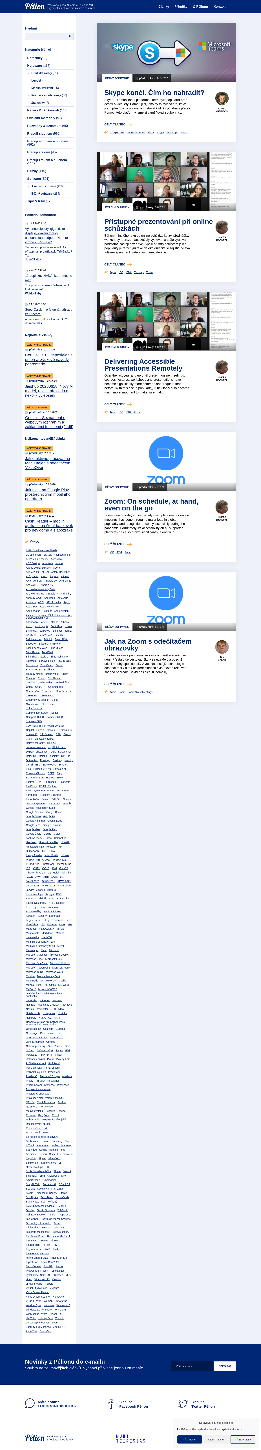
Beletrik (59, 635)
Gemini (67, 799)
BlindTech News (60, 656)
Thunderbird (33, 1244)
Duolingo (45, 760)
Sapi (67, 1141)
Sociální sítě (49, 1184)
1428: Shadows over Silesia (41, 550)
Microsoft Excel (53, 959)
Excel (60, 777)
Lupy (37, 80)
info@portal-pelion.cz (63, 1405)
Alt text (65, 576)
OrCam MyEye (45, 1050)
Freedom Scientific (50, 794)
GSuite (47, 833)
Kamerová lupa (34, 894)
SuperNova (32, 1201)
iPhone (30, 872)
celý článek (114, 124)
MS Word (63, 984)
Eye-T (40, 781)
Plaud (50, 1059)
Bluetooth (31, 660)
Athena (65, 622)
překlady (67, 1076)
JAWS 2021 (48, 881)
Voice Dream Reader (37, 1292)
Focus (50, 790)
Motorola (51, 980)
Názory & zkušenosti (47, 110)
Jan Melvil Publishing (60, 872)
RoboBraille (32, 1119)
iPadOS (63, 868)
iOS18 (45, 868)
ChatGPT (40, 686)
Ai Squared (32, 576)
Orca (67, 1046)
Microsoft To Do (34, 972)
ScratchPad (42, 1145)
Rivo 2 (55, 1115)
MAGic (60, 928)
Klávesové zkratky (36, 902)
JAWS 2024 (48, 885)
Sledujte (127, 1404)
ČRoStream (46, 734)
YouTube (31, 1318)
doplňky (54, 756)
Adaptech (47, 563)
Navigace (66, 1004)
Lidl (43, 924)
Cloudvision (32, 704)
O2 (50, 1017)
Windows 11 (33, 1309)
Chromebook (55, 686)
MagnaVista (32, 933)
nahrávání (31, 1000)
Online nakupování (50, 1033)
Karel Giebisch (222, 110)
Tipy (54, 1244)
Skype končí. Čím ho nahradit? (154, 92)
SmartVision (49, 1180)
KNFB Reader (57, 902)
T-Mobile (61, 1205)
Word (44, 1313)
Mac (70, 924)
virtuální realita (34, 1283)
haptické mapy (34, 838)
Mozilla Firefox (34, 984)
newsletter (42, 1009)
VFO (68, 1275)
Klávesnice (63, 898)
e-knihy (69, 760)
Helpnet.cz (60, 838)
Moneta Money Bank (48, 976)
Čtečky (67, 734)
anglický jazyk (33, 597)
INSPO (30, 859)
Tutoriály (48, 1266)
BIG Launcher (33, 639)
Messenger (32, 950)
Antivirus (31, 602)
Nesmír (30, 1009)
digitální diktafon (57, 747)
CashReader (45, 682)
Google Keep (54, 820)
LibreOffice (32, 924)
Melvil (60, 946)
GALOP (56, 799)
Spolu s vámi (44, 1188)
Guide (57, 833)
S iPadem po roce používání (42, 1136)
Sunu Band (47, 1197)
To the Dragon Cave (37, 1257)
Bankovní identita (62, 630)
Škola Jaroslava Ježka (38, 1171)
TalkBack (62, 1210)
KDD (59, 894)
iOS (28, 868)
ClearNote (47, 691)
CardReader (54, 678)
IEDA (52, 851)
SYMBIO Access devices (40, 1205)
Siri (60, 1162)
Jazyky (30, 889)
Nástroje (30, 1004)
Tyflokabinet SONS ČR (39, 1275)
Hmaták (65, 842)
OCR (57, 1017)
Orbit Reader (55, 1046)
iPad (54, 868)
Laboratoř (54, 915)
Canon (41, 678)
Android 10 (51, 580)
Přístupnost (53, 1080)
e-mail (29, 764)
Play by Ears (63, 1059)
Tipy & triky (39, 201)
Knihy (42, 907)
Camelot (30, 678)
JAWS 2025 (64, 885)
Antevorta (62, 597)
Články (163, 6)
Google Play (50, 829)
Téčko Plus (32, 1227)
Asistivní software (47, 186)
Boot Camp (46, 665)
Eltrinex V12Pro (42, 768)
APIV (41, 602)
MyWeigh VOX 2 (47, 989)
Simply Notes (48, 1162)
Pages (59, 1050)
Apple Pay (31, 606)
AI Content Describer (58, 572)
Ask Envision (61, 610)
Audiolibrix (56, 626)
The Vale (31, 1240)
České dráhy (62, 682)
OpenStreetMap (35, 1041)
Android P (52, 593)
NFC (53, 1009)
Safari (46, 1141)
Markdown (48, 933)
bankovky (44, 630)
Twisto (59, 1266)
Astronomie (32, 622)
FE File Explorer (48, 786)
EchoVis (63, 764)
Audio (29, 626)
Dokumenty (64, 751)
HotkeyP (51, 846)
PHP (42, 1054)
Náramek (45, 1000)
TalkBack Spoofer (36, 1214)
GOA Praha (54, 803)
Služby (36, 171)
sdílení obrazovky (62, 1145)
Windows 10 (63, 1305)
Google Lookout (52, 825)
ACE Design (33, 563)
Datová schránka (43, 738)
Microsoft (54, 950)
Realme (62, 1102)
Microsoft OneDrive (37, 963)
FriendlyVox (32, 799)
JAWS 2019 (57, 876)
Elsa (28, 768)
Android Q (66, 593)
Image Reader (34, 855)
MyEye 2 (31, 989)
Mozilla (62, 980)
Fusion (45, 799)
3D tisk (48, 554)
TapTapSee (32, 1218)
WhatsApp (61, 1301)
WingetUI (47, 1309)
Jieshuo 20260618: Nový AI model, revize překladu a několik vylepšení (49, 391)
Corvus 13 (31, 734)
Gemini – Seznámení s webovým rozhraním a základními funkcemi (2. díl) (49, 422)
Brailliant (49, 669)
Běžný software (45, 193)
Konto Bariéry (33, 911)
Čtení (29, 738)
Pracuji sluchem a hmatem (47, 142)
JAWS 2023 (32, 885)
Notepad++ (49, 1013)
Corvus (40, 730)
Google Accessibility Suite (40, 807)
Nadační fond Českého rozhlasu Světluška (44, 995)
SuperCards (62, 1197)
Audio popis (41, 626)
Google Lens (33, 825)
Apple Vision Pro (49, 606)
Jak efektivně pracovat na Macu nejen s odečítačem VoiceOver (47, 463)
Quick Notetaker (46, 1102)
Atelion (54, 622)
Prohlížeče (63, 1085)
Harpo (48, 838)
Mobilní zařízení (45, 87)
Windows (49, 1305)
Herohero (31, 842)
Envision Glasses (35, 773)
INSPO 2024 (60, 859)
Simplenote (32, 1162)
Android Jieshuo (35, 593)
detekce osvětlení (36, 747)
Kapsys (49, 894)
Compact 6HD (34, 721)
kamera (51, 889)
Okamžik (48, 1028)
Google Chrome (35, 812)
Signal (42, 1158)
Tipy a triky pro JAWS (38, 1249)
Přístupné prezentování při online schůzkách (158, 225)
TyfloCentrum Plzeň (37, 1270)
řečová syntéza (34, 1110)
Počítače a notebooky (49, 95)
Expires (30, 781)
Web (38, 1301)
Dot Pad (65, 756)
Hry (60, 846)
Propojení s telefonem (38, 1089)
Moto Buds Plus (35, 980)
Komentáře (54, 907)
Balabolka (31, 630)
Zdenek (59, 1318)
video (29, 1279)
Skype (57, 1171)
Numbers (31, 1017)
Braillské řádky (44, 73)
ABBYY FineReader (37, 559)
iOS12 (36, 868)
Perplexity (31, 1054)
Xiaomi (53, 1313)
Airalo (44, 576)
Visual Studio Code (36, 1288)
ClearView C (47, 695)
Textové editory (60, 1231)
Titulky (56, 1249)
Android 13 (32, 585)
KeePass (31, 898)
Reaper (49, 1106)
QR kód (30, 1102)
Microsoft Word (54, 972)
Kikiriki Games (47, 898)
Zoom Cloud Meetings (38, 1326)
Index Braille (51, 855)
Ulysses (58, 1275)
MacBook (31, 928)
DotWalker (32, 760)
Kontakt (219, 6)
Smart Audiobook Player (53, 1175)
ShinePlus (55, 1154)
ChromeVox (32, 691)
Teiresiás (46, 1227)
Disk (53, 751)
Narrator (57, 1000)
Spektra (30, 1188)
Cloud (55, 699)
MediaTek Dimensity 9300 (40, 946)
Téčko (57, 1223)
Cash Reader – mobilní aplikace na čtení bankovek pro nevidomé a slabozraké (49, 525)
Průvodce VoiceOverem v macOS (45, 1097)
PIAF (50, 1054)
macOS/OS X (46, 928)
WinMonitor (32, 1313)
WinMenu (60, 1309)
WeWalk (48, 1301)
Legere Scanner (54, 920)
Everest (50, 777)
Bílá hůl (48, 639)
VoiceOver (59, 1296)
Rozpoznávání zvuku (37, 1132)
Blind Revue (33, 652)
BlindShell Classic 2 (37, 656)
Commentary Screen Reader (42, 712)
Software (38, 179)
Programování (34, 1085)
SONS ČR (64, 1184)
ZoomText (31, 1331)
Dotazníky (37, 58)
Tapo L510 (65, 1214)
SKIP (48, 1167)
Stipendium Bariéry (46, 1193)
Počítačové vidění (36, 1063)
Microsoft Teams (61, 967)
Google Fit (49, 816)
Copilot (30, 730)
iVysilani (40, 872)
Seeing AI (31, 1149)
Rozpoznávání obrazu (38, 1123)
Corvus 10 (52, 730)
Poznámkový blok (36, 1072)
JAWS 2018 (41, 876)
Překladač (31, 1076)
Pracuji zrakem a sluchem (47, 161)
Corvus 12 (66, 730)
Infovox (65, 855)
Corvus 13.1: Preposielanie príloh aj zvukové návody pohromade (49, 359)
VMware (54, 1288)
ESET (51, 773)
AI (42, 572)
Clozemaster (48, 704)
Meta (44, 950)
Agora (56, 567)
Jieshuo (40, 889)
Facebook (51, 781)
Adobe (59, 563)
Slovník (67, 1171)
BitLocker (31, 643)
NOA (61, 1009)
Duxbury (57, 760)
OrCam (30, 1050)
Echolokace (49, 764)
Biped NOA (61, 639)
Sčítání (30, 1145)
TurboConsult (33, 1266)
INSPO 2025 (33, 864)
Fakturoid (65, 781)
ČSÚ (58, 734)
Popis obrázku (34, 1067)
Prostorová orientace (37, 1093)
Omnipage (32, 1033)
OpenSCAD (56, 1037)
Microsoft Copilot (59, 954)
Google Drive (33, 816)
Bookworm (32, 665)
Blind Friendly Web (36, 648)
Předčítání (54, 1072)
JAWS (29, 876)
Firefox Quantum (35, 790)
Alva (28, 580)
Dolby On (31, 756)
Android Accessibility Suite (40, 589)
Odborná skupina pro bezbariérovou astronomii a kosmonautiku (46, 1023)
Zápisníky (40, 102)
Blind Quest (56, 648)
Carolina (30, 682)
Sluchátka (31, 1175)
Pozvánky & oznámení (47, 126)
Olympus (60, 1028)
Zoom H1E (59, 1326)
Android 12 (65, 580)
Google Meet (33, 829)
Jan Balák (222, 658)
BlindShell (47, 652)
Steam (29, 1193)
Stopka (64, 1193)
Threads (55, 1240)
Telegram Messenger (38, 1231)
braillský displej (34, 673)
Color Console (34, 708)
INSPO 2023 (43, 859)
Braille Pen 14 (34, 669)
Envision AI (59, 768)
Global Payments (35, 803)
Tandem (52, 1214)
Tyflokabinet (57, 1270)
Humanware (32, 851)
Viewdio (56, 1279)
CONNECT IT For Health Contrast (45, 725)
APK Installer (53, 602)
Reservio (50, 1110)
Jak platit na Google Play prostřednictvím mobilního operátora (47, 494)
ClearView (31, 695)
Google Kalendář (35, 820)
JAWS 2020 (32, 881)
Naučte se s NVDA (48, 1004)
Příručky (180, 6)
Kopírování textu (53, 911)
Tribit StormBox (59, 1257)
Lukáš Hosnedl (222, 239)
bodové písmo (47, 660)
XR (61, 1313)
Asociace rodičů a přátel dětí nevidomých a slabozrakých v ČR (49, 616)
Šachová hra (33, 1141)
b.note (68, 626)
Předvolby (243, 1439)
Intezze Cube (63, 864)
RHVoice (31, 1115)
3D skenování (33, 554)
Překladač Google (50, 1076)
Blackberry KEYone (50, 643)
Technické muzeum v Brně (56, 1218)
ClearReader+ (63, 691)
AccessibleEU (58, 559)
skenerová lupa (34, 1167)
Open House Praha (37, 1037)
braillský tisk (52, 673)
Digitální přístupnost (37, 751)
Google (67, 803)
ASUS (44, 622)
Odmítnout (216, 1439)
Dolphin (43, 756)
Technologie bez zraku (38, 1223)
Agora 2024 (32, 572)
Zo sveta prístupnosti (37, 1322)
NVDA (42, 1017)
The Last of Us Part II (58, 1236)
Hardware (38, 65)
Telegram (58, 1227)
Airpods (54, 576)
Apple (66, 602)
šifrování (68, 1154)
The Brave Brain (35, 1236)
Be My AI (31, 635)
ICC (44, 851)
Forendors (31, 794)
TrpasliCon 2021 (50, 1262)
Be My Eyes (45, 635)
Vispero (49, 1283)
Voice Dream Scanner (38, 1296)
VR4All (30, 1301)
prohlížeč (49, 1085)
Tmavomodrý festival (37, 1253)
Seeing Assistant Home (52, 1149)
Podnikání (53, 1063)
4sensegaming (62, 554)
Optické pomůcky (35, 1046)
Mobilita (30, 976)
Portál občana (52, 1067)
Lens (68, 920)
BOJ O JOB (64, 660)
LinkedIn (52, 924)
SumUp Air (32, 1197)
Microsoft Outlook (60, 963)
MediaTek (46, 937)
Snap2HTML (33, 1184)
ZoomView (45, 1331)
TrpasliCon (32, 1262)
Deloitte (51, 743)
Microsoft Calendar (36, 954)
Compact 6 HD (54, 717)
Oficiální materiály (44, 118)
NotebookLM (33, 1013)
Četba (29, 686)
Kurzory (42, 915)
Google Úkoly (33, 833)
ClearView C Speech (37, 699)
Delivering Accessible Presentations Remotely (143, 365)
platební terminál (35, 1059)
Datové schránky (35, 743)
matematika (32, 937)
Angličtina (49, 597)
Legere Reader (34, 920)
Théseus (43, 1240)
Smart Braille (33, 1180)
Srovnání (59, 1188)
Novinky (62, 1013)
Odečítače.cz (33, 1028)
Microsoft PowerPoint (38, 967)
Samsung (57, 1141)
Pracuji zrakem (43, 152)
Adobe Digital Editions (38, 567)
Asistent (47, 610)
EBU (38, 764)
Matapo (60, 933)
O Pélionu (200, 6)
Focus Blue (63, 790)
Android (37, 580)
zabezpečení (45, 1318)
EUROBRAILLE (35, 777)
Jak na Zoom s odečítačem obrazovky (148, 645)
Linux (62, 924)
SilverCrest (54, 1158)
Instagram (48, 864)
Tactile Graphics (46, 1210)
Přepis (29, 1080)
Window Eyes (33, 1305)
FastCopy (31, 786)
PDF (67, 1050)
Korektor (31, 915)
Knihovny (31, 907)
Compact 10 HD (35, 717)
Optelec (50, 1041)
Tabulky (30, 1210)
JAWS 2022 (64, 881)
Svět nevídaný (49, 1201)
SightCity (31, 1158)
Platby (58, 1054)
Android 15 (47, 585)
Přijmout (190, 1439)
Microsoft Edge (34, 959)
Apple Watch (33, 610)
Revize (62, 1110)
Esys (59, 773)
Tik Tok (46, 1244)
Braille (59, 665)
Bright (64, 673)
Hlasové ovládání (48, 842)
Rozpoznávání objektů (54, 1119)
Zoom (55, 1322)
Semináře (31, 1154)
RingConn (43, 1115)
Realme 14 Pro (34, 1106)
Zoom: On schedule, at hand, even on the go (151, 504)
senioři (43, 1154)
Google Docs (53, 812)
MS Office (50, 984)
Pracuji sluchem (44, 133)
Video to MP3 (42, 1279)
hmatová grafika (35, 846)
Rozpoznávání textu (37, 1128)
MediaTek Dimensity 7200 (40, 941)
